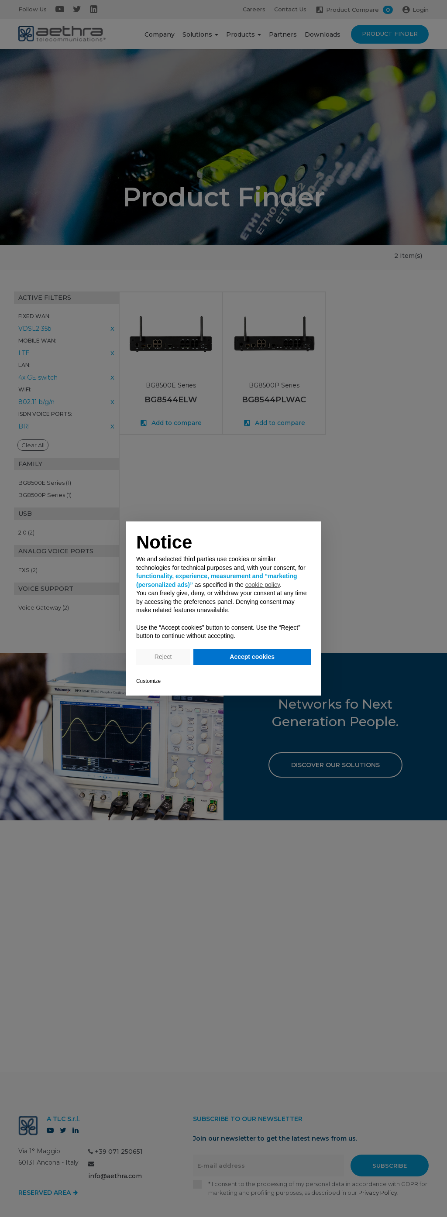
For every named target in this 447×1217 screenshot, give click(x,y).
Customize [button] (148, 681)
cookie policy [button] (262, 584)
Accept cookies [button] (252, 656)
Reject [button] (163, 656)
